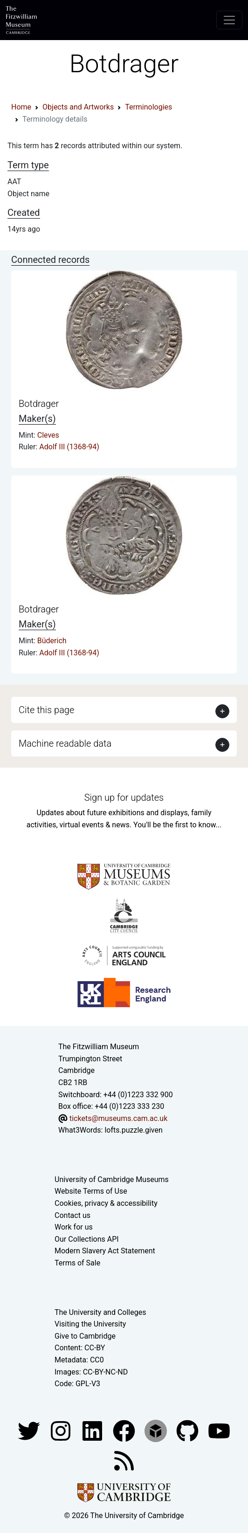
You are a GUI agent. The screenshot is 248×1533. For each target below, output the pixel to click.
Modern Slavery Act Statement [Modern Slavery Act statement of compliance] (105, 1250)
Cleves (48, 435)
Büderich (52, 640)
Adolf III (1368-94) (69, 446)
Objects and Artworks (78, 107)
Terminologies (148, 107)
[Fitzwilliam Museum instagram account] (61, 1430)
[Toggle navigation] (229, 20)
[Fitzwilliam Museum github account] (188, 1430)
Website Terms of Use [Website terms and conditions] (91, 1191)
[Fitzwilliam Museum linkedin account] (125, 1430)
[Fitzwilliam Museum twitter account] (30, 1430)
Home (21, 107)
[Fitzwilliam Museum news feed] (124, 1460)
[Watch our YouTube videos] (219, 1430)
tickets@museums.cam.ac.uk (118, 1118)
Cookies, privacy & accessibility (106, 1203)
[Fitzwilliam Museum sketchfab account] (156, 1430)
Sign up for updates (124, 797)
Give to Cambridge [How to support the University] (85, 1336)
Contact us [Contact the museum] (72, 1215)
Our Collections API (87, 1239)
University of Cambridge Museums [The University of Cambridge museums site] (112, 1179)
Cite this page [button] (46, 709)
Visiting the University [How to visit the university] (90, 1324)
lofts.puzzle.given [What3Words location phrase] (133, 1130)
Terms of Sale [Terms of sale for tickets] (77, 1262)
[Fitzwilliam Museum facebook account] (93, 1430)
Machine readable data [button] (65, 743)
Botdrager (39, 403)
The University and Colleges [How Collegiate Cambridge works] (100, 1312)
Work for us (74, 1227)
